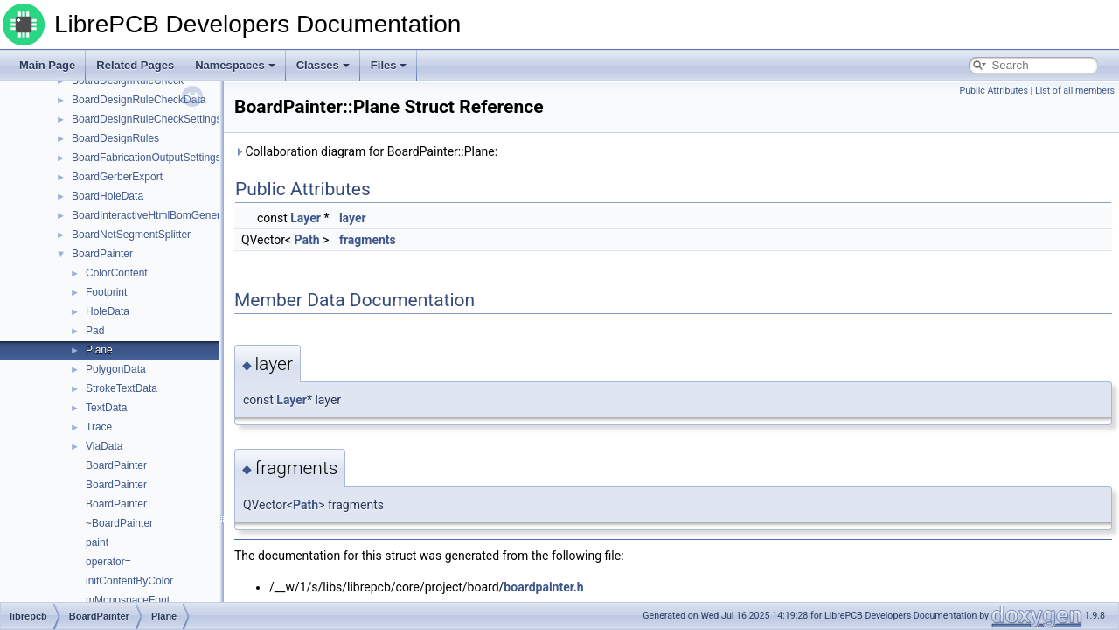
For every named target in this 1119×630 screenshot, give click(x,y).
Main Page (47, 65)
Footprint (106, 292)
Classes (323, 65)
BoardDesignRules (115, 138)
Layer (305, 218)
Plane (99, 350)
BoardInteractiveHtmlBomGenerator (155, 215)
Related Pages (135, 65)
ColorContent (117, 273)
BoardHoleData (107, 196)
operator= (108, 562)
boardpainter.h (543, 587)
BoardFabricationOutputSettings (146, 157)
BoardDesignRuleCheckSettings (146, 119)
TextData (106, 408)
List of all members (1075, 90)
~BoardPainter (119, 523)
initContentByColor (129, 581)
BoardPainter (102, 254)
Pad (95, 331)
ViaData (104, 446)
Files (389, 65)
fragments (367, 240)
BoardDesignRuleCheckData (138, 100)
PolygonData (116, 369)
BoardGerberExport (117, 177)
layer (352, 218)
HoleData (107, 311)
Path (307, 240)
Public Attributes (993, 90)
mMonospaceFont (128, 600)
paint (97, 542)
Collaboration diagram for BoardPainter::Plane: (365, 151)
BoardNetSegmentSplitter (131, 234)
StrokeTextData (121, 388)
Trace (99, 427)
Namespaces (235, 65)
